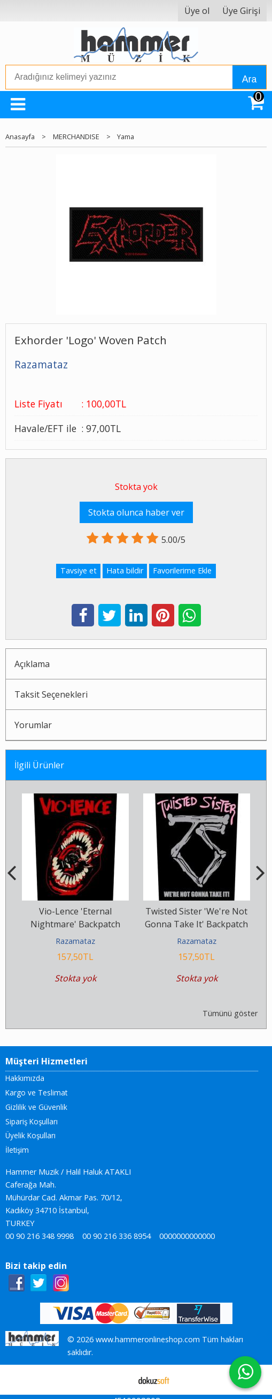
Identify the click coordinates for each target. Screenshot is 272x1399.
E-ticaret (119, 1380)
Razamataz (75, 941)
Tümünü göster (230, 1013)
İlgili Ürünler (39, 765)
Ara (249, 79)
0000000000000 (187, 1236)
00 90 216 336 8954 (116, 1236)
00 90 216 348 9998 (39, 1236)
